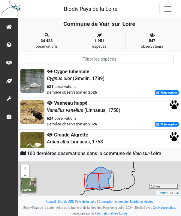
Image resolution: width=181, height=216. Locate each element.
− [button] (25, 176)
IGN (176, 193)
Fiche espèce (166, 92)
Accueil (51, 202)
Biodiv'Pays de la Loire (90, 9)
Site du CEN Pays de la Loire (77, 202)
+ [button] (25, 168)
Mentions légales (141, 202)
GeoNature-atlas (164, 208)
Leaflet (162, 193)
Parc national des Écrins (111, 213)
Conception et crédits (113, 202)
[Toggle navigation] (167, 9)
